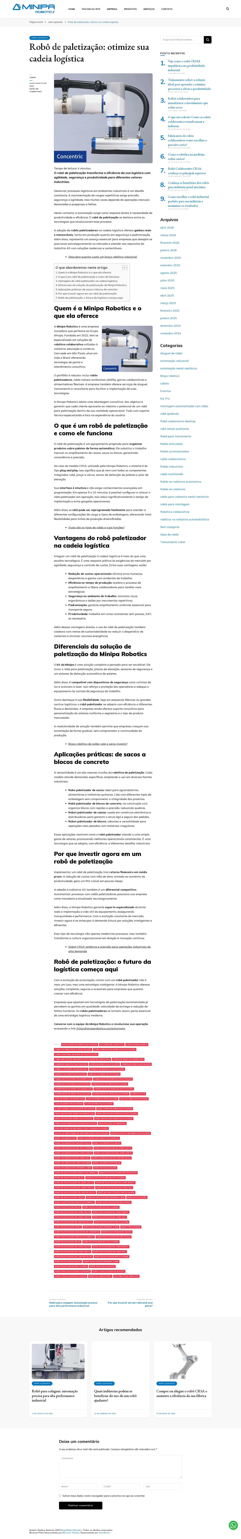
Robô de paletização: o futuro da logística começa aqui (90, 297)
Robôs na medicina (172, 489)
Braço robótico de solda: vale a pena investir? (98, 744)
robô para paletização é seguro (72, 1271)
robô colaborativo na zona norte (73, 1153)
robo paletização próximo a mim (101, 1227)
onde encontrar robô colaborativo (74, 1113)
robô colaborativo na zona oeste (113, 1153)
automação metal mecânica (178, 368)
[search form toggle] (227, 8)
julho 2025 (167, 280)
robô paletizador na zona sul (109, 1252)
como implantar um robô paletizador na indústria (82, 1059)
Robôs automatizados (174, 451)
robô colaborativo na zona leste (113, 1148)
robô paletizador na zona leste (72, 1247)
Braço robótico (169, 376)
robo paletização (136, 1197)
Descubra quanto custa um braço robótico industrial (102, 257)
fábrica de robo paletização (70, 1074)
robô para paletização (102, 1266)
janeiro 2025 (168, 318)
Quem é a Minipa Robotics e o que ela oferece (84, 272)
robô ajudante (40, 38)
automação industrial (174, 361)
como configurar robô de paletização (114, 1049)
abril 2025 (167, 295)
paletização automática (112, 1123)
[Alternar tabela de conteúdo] (123, 267)
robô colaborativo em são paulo (72, 1143)
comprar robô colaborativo (128, 1059)
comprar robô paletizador (136, 1064)
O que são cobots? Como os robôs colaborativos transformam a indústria (189, 121)
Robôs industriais (171, 466)
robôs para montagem (174, 504)
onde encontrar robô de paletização (117, 1113)
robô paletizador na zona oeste (72, 1252)
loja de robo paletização (134, 1099)
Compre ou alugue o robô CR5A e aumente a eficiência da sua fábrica (181, 1393)
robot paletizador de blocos (108, 1271)
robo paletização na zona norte (110, 1212)
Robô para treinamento (175, 436)
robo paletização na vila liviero (101, 1207)
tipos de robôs (169, 534)
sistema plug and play (126, 1276)
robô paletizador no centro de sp (73, 1256)
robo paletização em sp (67, 1207)
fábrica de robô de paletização (107, 1069)
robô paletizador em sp (67, 1242)
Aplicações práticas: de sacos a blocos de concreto (88, 289)
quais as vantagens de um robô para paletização (81, 1133)
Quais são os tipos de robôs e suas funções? (96, 527)
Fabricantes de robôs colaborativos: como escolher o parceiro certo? (187, 140)
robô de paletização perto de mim (116, 1192)
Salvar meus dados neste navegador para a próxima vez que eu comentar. (104, 1495)
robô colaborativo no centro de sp (111, 1158)
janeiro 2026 (168, 250)
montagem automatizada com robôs (184, 406)
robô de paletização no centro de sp (75, 1192)
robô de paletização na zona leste (74, 1183)
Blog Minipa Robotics (71, 1530)
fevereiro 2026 (169, 242)
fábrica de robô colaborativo (71, 1069)
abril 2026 (167, 227)
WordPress (104, 1532)
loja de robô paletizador (68, 1104)
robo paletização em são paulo (113, 1202)
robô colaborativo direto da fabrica (99, 1138)
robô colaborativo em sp (106, 1143)
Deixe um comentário (39, 90)
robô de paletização (105, 1168)
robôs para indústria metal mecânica (184, 496)
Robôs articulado (171, 444)
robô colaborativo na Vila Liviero (73, 1148)
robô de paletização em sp (69, 1178)
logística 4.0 (138, 1094)
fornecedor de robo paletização (72, 1094)
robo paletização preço (68, 1227)
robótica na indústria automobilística (184, 519)
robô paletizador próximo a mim (101, 1261)
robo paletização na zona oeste (72, 1217)
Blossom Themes (71, 1532)
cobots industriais (136, 1044)
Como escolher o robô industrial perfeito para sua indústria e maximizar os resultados (188, 201)
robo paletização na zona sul (109, 1217)
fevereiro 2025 (169, 310)
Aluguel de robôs (171, 353)
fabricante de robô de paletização (113, 1079)
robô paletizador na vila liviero (101, 1242)
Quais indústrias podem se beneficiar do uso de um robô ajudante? (115, 1396)
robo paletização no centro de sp (73, 1222)
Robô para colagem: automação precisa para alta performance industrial (55, 1396)
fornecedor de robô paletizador (110, 1094)
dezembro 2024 (170, 325)
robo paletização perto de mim (111, 1222)
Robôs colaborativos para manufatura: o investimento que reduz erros (188, 102)
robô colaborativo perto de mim (72, 1163)
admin (32, 77)
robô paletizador (130, 1227)
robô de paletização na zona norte (115, 1183)
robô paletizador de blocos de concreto (77, 1232)
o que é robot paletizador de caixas (74, 1109)
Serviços (148, 9)
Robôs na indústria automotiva (180, 481)
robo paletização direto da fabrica (74, 1202)
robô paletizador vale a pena (71, 1266)
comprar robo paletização (104, 1064)
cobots (164, 383)
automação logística (111, 1044)
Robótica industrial (100, 1276)
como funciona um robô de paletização (76, 1054)
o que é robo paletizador (99, 1104)
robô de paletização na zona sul (114, 1187)
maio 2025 (167, 288)
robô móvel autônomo (174, 429)
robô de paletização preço (69, 1197)
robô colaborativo (65, 1138)
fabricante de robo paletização (72, 1084)
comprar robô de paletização (71, 1064)
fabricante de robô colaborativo (73, 1079)
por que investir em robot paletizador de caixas (81, 1128)
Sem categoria (169, 527)
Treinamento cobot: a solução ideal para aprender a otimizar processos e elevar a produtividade (189, 84)
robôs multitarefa (171, 474)
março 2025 (168, 303)
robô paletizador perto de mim (111, 1256)
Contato (166, 9)
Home (71, 9)
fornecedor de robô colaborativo (73, 1089)
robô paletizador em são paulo (113, 1237)
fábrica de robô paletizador (104, 1074)
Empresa (112, 9)
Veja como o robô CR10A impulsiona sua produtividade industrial (186, 65)
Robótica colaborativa (175, 512)
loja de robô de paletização (102, 1099)
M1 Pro (165, 398)
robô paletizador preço (68, 1261)
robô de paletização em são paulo (118, 1173)
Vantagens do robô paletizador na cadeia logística (87, 280)
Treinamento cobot (172, 542)
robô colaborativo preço (106, 1163)
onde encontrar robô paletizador (113, 1118)
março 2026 (168, 235)
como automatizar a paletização (73, 1049)
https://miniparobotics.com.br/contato (100, 1028)
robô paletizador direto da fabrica (74, 1237)
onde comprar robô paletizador (114, 1109)
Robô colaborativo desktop (178, 421)
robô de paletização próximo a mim (105, 1197)
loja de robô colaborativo (69, 1099)
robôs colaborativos (173, 459)
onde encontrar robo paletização (73, 1118)
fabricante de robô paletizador (110, 1084)
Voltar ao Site (91, 9)
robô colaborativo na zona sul (72, 1158)
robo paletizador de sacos (116, 1232)
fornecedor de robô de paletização (114, 1089)
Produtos (130, 9)
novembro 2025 (170, 257)
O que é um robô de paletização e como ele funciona (88, 276)
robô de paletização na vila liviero (105, 1178)
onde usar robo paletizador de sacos (75, 1123)
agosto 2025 (168, 273)
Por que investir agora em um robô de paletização (87, 293)
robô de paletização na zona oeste (74, 1187)
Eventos (165, 391)
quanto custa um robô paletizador (130, 1133)
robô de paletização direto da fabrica (76, 1173)
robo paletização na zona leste (72, 1212)
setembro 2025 (170, 265)
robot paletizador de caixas (70, 1276)
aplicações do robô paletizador (79, 1044)
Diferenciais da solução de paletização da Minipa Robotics (92, 285)
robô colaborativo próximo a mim (73, 1168)
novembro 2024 (170, 333)
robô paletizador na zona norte (110, 1247)
